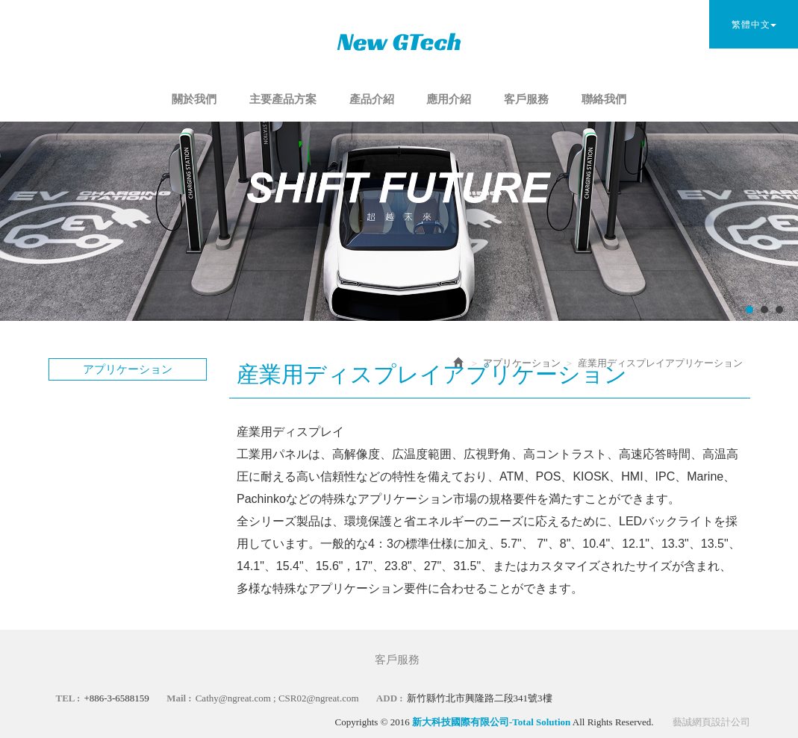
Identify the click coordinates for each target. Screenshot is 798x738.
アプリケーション (522, 363)
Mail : (179, 698)
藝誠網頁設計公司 (711, 722)
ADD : (389, 698)
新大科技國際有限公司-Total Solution (399, 41)
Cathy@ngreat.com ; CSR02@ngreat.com (277, 698)
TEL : (68, 698)
